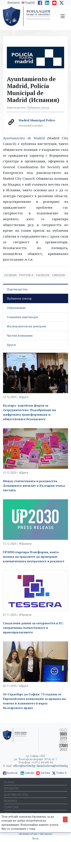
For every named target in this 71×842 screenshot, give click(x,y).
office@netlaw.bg (24, 766)
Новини (10, 801)
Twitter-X (26, 275)
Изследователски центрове (26, 326)
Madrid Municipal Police (37, 120)
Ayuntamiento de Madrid (24, 138)
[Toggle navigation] (62, 16)
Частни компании (20, 335)
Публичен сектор (38, 107)
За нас (9, 782)
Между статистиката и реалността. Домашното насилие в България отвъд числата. (34, 485)
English (30, 2)
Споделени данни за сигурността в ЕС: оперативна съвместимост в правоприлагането (33, 627)
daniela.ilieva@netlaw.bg (52, 766)
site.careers (46, 834)
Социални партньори (22, 317)
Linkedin (58, 275)
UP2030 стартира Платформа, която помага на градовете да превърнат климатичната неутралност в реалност (33, 556)
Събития (11, 807)
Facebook (42, 275)
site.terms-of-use (28, 834)
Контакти (14, 2)
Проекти (11, 788)
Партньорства (17, 289)
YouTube (45, 773)
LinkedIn (29, 773)
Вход (35, 838)
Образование (16, 308)
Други (11, 345)
